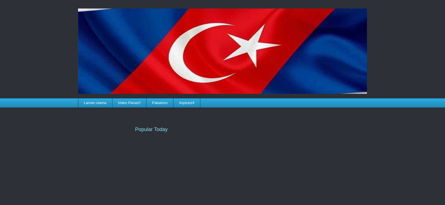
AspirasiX (187, 103)
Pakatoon (160, 103)
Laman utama (95, 103)
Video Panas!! (129, 103)
